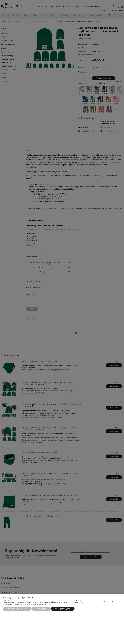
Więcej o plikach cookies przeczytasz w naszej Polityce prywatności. (24, 604)
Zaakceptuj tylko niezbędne (17, 609)
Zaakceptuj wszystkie (63, 609)
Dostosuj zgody (41, 609)
